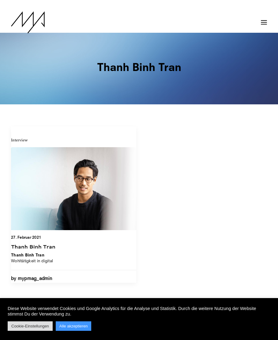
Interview (19, 139)
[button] (264, 19)
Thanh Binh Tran (33, 246)
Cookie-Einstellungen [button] (30, 326)
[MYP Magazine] (28, 22)
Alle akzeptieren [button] (73, 326)
